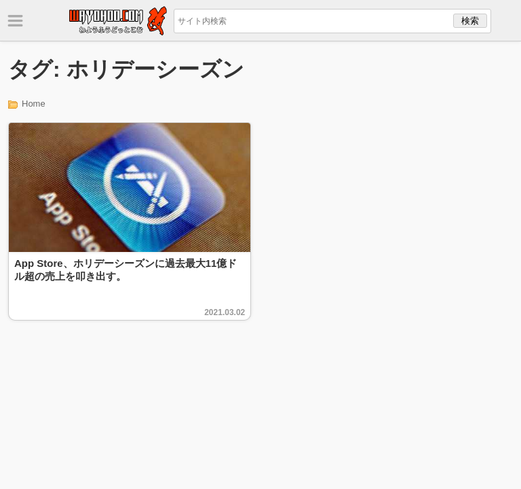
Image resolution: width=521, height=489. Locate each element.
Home (33, 103)
